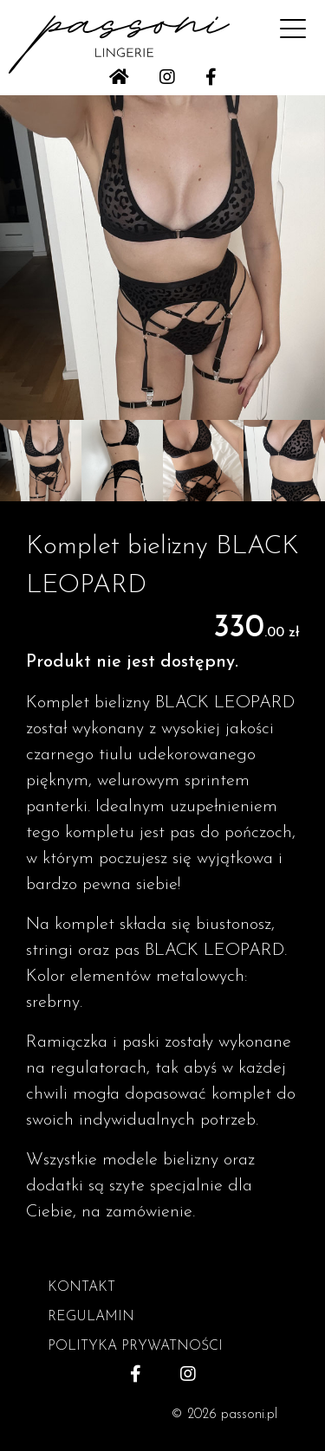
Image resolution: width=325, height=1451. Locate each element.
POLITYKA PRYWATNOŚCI (135, 1346)
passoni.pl (249, 1415)
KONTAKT (81, 1287)
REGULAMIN (91, 1317)
